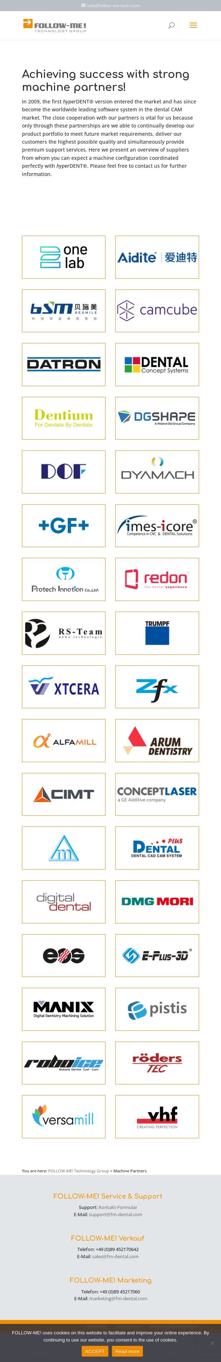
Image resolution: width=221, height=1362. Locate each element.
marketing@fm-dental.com (118, 1298)
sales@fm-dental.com (115, 1256)
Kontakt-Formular (118, 1207)
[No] (212, 1343)
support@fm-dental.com (115, 1214)
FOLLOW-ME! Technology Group (78, 1170)
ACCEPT (95, 1351)
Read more (128, 1351)
